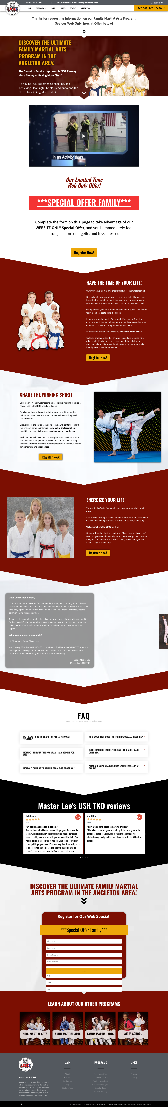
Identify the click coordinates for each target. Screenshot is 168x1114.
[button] (22, 835)
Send (84, 976)
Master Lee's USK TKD (34, 2)
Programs (41, 8)
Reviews (62, 8)
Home (29, 8)
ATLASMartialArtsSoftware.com (116, 1111)
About (53, 8)
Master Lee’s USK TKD (27, 1084)
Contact (73, 8)
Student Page (85, 8)
